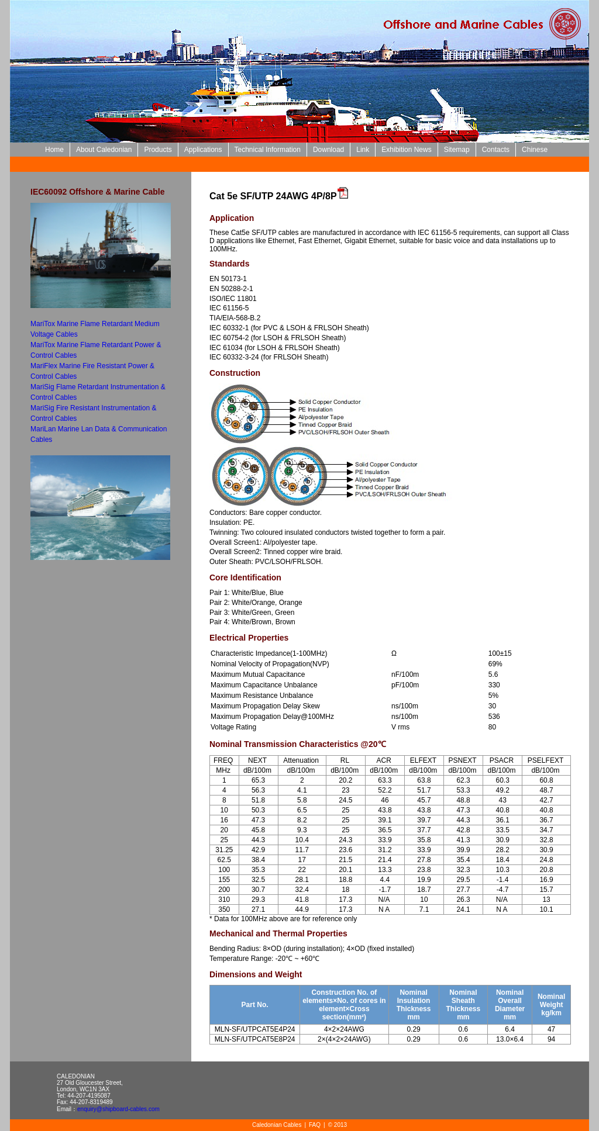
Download (328, 150)
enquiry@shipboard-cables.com (118, 1109)
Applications (203, 150)
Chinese (535, 150)
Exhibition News (406, 150)
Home (54, 150)
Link (362, 150)
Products (157, 150)
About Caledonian (104, 150)
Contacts (496, 150)
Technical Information (268, 150)
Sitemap (457, 150)
